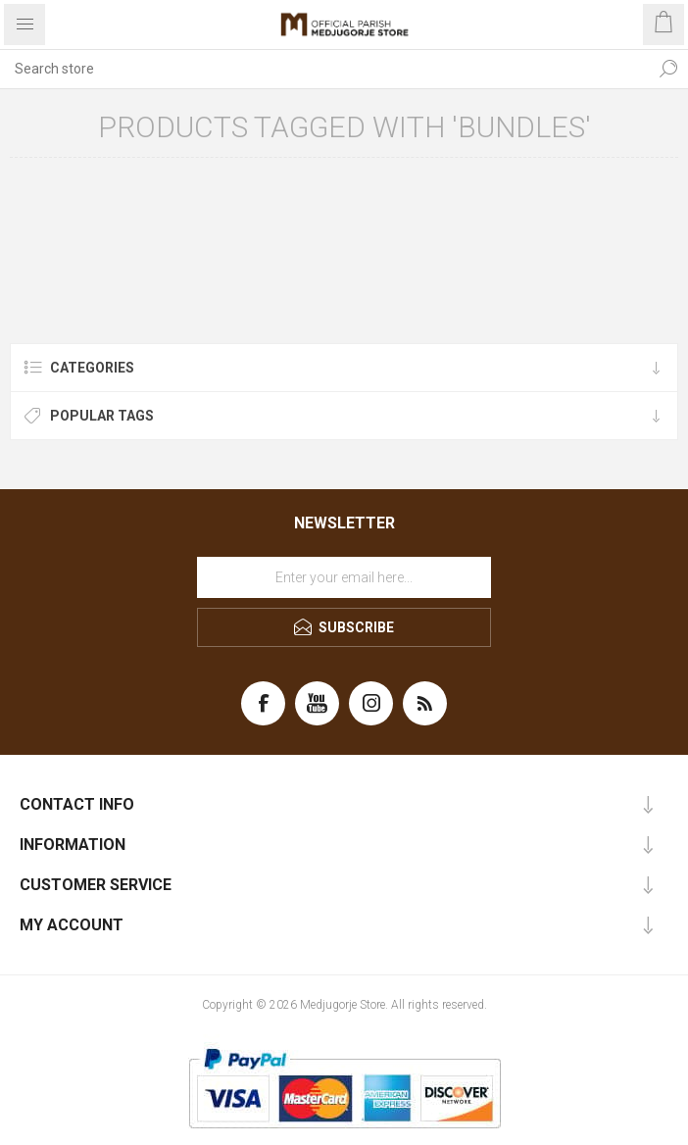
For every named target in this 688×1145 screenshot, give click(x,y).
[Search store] (324, 68)
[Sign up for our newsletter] (344, 577)
